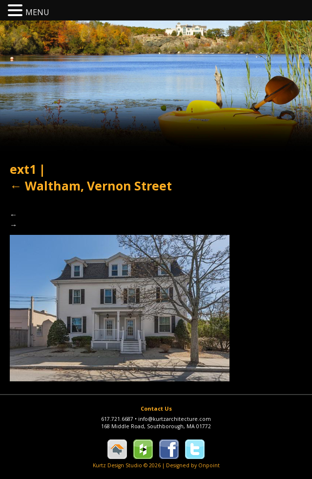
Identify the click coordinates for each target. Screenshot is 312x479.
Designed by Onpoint (193, 465)
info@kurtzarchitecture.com (174, 419)
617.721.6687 (119, 419)
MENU (37, 12)
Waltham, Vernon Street (91, 186)
